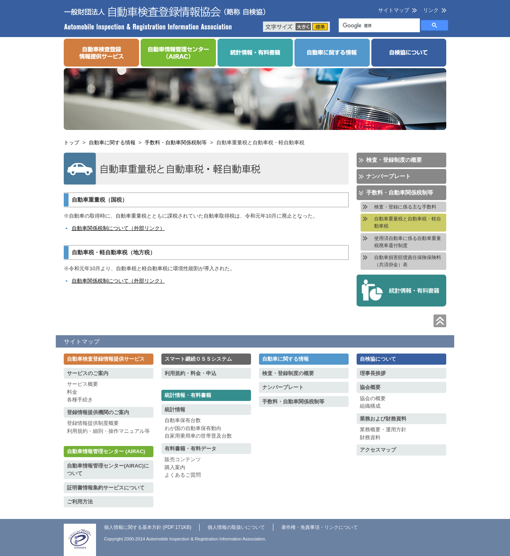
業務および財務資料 (383, 419)
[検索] (378, 25)
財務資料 (370, 437)
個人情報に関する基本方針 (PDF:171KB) (147, 527)
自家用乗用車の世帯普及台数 (198, 436)
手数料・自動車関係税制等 (176, 142)
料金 (72, 392)
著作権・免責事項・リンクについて (319, 527)
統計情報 (175, 410)
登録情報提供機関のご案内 (98, 412)
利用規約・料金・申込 (190, 373)
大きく (303, 26)
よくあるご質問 (183, 475)
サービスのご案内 (87, 373)
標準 (320, 26)
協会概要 (370, 387)
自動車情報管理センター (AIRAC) (106, 451)
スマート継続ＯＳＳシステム (198, 359)
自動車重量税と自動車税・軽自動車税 (407, 222)
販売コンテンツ (183, 459)
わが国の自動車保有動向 (193, 428)
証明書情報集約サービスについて (106, 488)
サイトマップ (393, 10)
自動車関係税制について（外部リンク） (118, 228)
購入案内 (175, 467)
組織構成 (370, 406)
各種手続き (80, 400)
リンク (431, 10)
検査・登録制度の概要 (394, 160)
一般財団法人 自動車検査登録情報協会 (165, 18)
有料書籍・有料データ (190, 449)
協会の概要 (373, 398)
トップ (71, 142)
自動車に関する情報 (112, 142)
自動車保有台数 (183, 420)
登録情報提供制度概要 (93, 423)
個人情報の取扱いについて (236, 527)
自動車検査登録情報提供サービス (106, 359)
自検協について (378, 359)
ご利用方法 (80, 502)
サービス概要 (82, 384)
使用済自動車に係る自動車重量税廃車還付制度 (407, 242)
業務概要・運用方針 (383, 429)
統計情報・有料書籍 (188, 395)
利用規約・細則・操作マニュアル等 (108, 431)
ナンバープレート (388, 176)
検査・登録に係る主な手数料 (405, 207)
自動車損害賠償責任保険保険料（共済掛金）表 (407, 261)
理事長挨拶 (373, 373)
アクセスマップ (378, 450)
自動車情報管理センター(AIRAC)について (108, 470)
